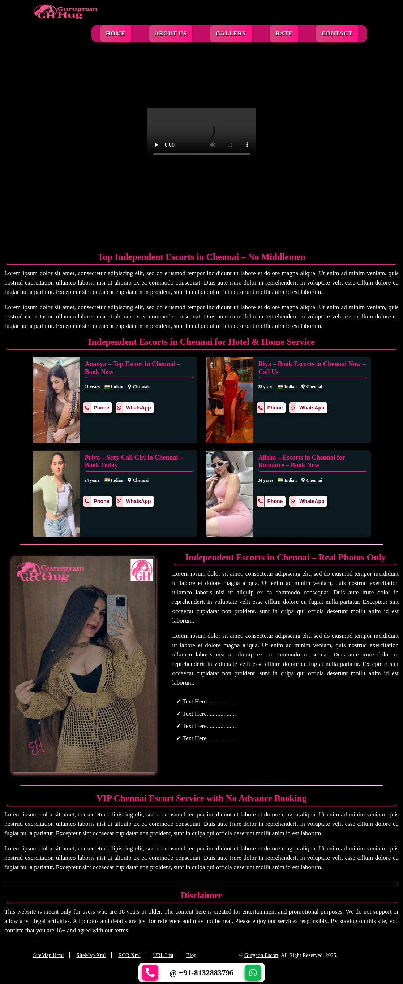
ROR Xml (129, 955)
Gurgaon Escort (261, 955)
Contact (337, 33)
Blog (191, 955)
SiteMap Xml (91, 955)
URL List (163, 955)
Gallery (231, 33)
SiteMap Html (48, 955)
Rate (283, 33)
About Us (171, 33)
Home (116, 33)
